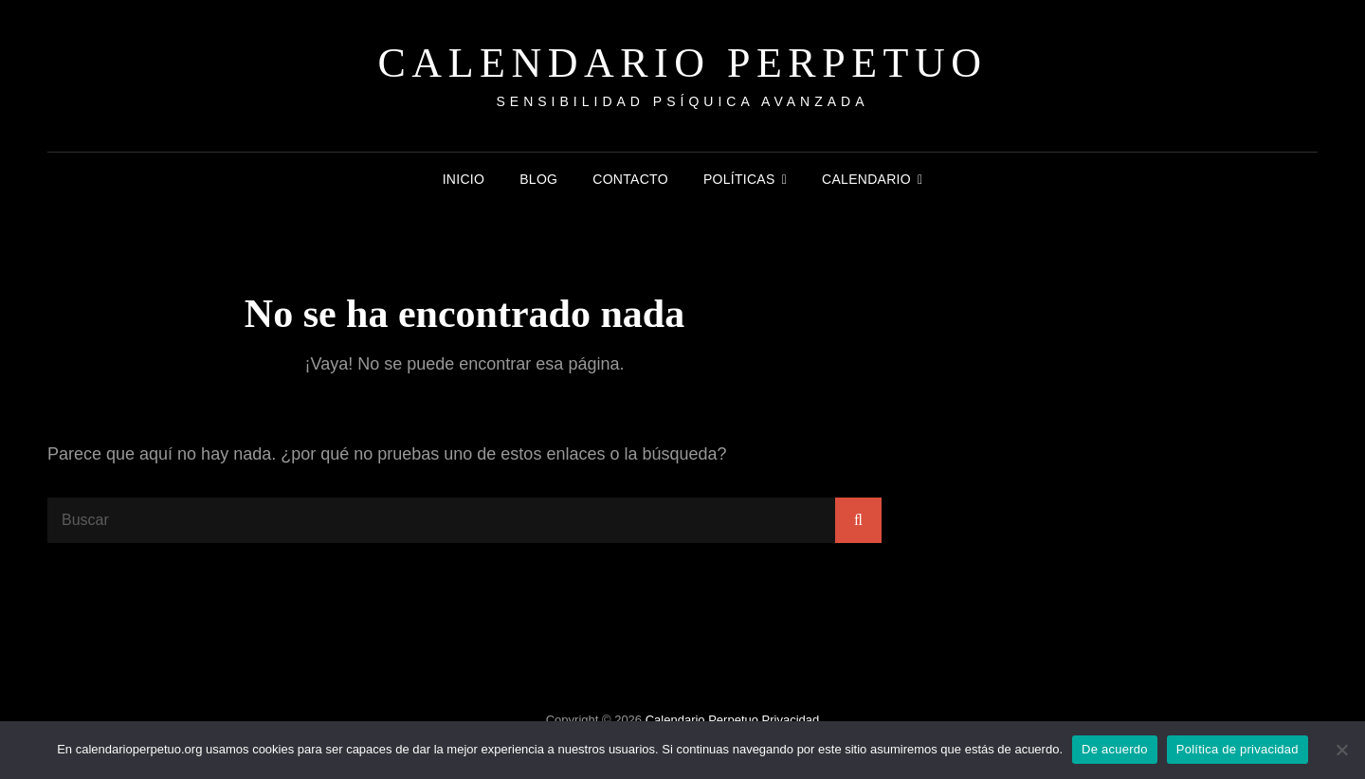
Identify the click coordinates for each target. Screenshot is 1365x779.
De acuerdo (1115, 749)
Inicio (464, 179)
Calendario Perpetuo (683, 63)
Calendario (866, 179)
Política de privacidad (1237, 749)
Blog (538, 179)
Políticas (739, 179)
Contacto (630, 179)
